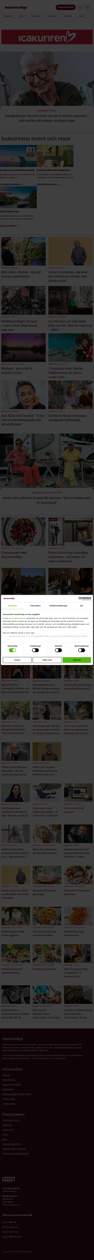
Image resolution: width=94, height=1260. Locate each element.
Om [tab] (81, 606)
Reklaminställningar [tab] (58, 606)
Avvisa (17, 660)
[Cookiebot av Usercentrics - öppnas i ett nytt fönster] (80, 598)
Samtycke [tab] (12, 606)
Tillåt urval (47, 660)
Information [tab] (35, 606)
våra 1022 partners (17, 618)
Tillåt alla (77, 660)
